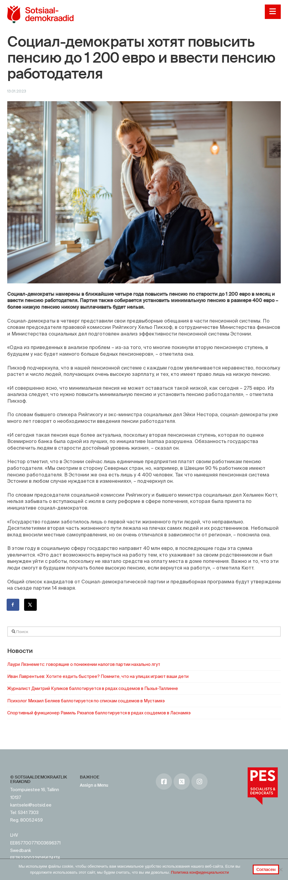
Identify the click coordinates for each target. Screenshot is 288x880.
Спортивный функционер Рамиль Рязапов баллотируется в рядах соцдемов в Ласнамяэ (99, 712)
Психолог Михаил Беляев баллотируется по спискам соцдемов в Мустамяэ (86, 700)
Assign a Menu (94, 785)
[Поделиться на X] (31, 605)
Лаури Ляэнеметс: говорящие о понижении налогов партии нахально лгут (83, 664)
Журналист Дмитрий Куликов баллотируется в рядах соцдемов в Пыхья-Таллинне (92, 688)
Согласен (266, 869)
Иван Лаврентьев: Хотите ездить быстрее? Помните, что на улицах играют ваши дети (98, 676)
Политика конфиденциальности (200, 872)
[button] (273, 12)
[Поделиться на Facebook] (13, 605)
